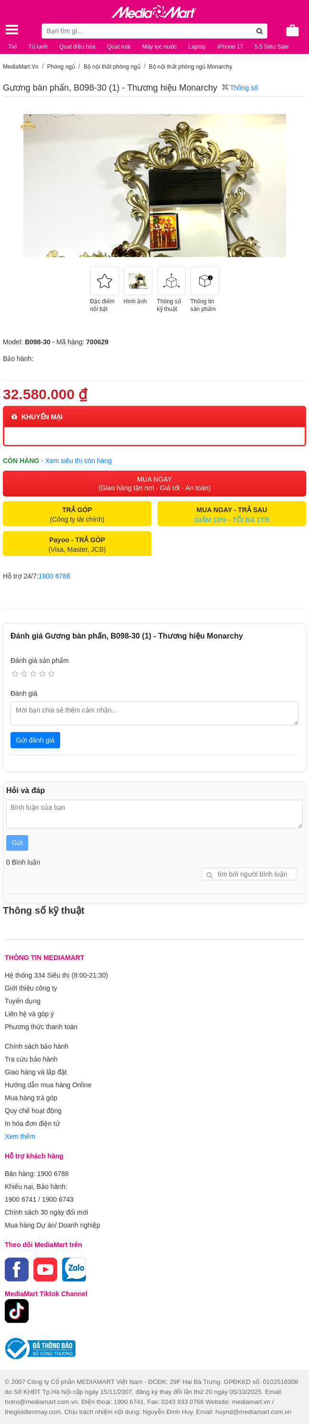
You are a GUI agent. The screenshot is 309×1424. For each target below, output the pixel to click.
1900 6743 (58, 1199)
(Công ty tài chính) (77, 514)
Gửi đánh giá (35, 740)
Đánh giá (24, 693)
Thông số (240, 88)
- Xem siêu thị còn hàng (76, 460)
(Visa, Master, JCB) (77, 544)
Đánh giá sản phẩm (40, 660)
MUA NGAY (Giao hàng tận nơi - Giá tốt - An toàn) (154, 483)
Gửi (17, 842)
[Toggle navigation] (12, 29)
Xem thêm (20, 1136)
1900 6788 (54, 576)
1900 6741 (20, 1199)
